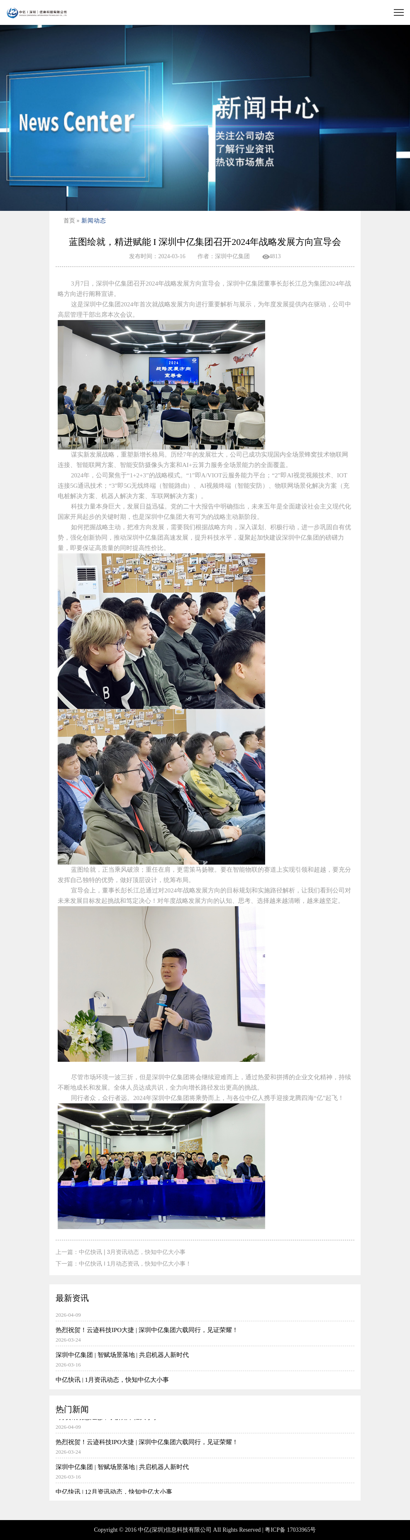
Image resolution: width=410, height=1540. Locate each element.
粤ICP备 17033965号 (290, 1530)
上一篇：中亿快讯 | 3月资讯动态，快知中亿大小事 (120, 1252)
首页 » (71, 221)
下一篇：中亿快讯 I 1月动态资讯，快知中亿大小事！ (123, 1263)
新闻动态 (93, 221)
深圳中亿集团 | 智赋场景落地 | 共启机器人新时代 (205, 1365)
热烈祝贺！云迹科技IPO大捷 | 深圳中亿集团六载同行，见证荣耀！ (205, 1340)
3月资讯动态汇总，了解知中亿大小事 (205, 1315)
